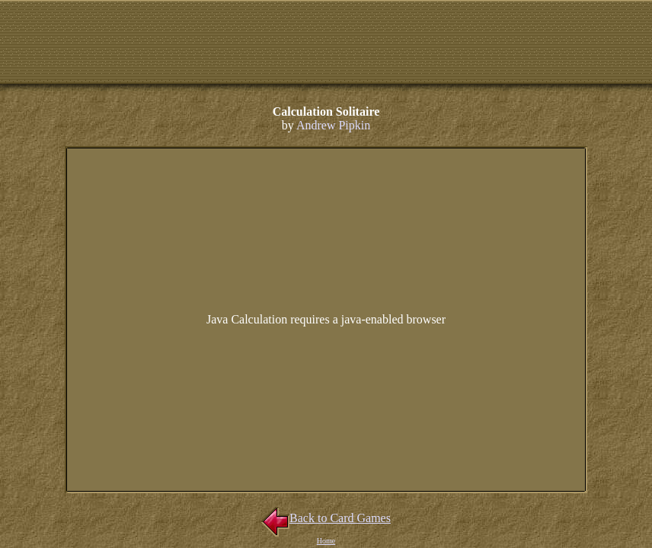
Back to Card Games (326, 517)
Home (326, 541)
